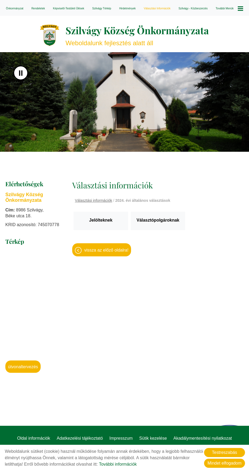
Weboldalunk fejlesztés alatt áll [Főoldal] (137, 35)
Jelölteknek (100, 220)
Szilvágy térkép (101, 8)
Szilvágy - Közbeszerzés (193, 8)
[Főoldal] (49, 35)
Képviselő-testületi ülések (68, 8)
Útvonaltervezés (23, 366)
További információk (118, 464)
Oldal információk (33, 438)
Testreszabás (224, 452)
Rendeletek (38, 8)
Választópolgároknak (157, 220)
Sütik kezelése (153, 438)
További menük (229, 8)
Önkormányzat (14, 8)
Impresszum (121, 438)
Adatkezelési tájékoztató (80, 438)
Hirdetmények (127, 8)
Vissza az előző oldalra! (106, 250)
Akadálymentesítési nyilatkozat (202, 438)
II (20, 73)
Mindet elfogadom (225, 463)
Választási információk (157, 8)
